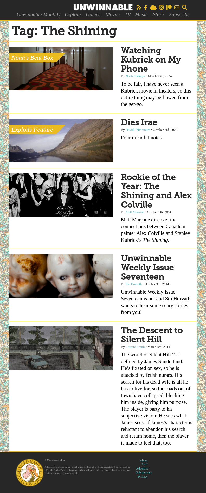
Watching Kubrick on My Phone (151, 60)
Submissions (144, 472)
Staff (145, 464)
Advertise (142, 468)
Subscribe (179, 14)
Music (141, 14)
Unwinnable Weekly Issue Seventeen (147, 268)
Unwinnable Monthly (38, 14)
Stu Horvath (134, 284)
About (144, 460)
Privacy (143, 476)
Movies (113, 14)
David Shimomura (138, 130)
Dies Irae (139, 123)
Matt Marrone (135, 212)
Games (93, 14)
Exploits (73, 14)
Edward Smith (135, 347)
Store (158, 14)
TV (128, 14)
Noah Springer (135, 76)
